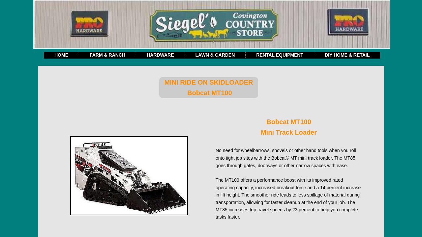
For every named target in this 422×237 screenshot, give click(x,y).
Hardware (160, 55)
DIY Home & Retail (347, 55)
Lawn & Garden (215, 55)
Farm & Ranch (107, 55)
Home (61, 55)
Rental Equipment (279, 55)
